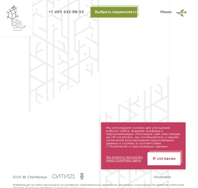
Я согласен (164, 158)
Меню (173, 12)
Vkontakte (162, 177)
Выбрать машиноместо (116, 12)
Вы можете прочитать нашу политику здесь (124, 159)
